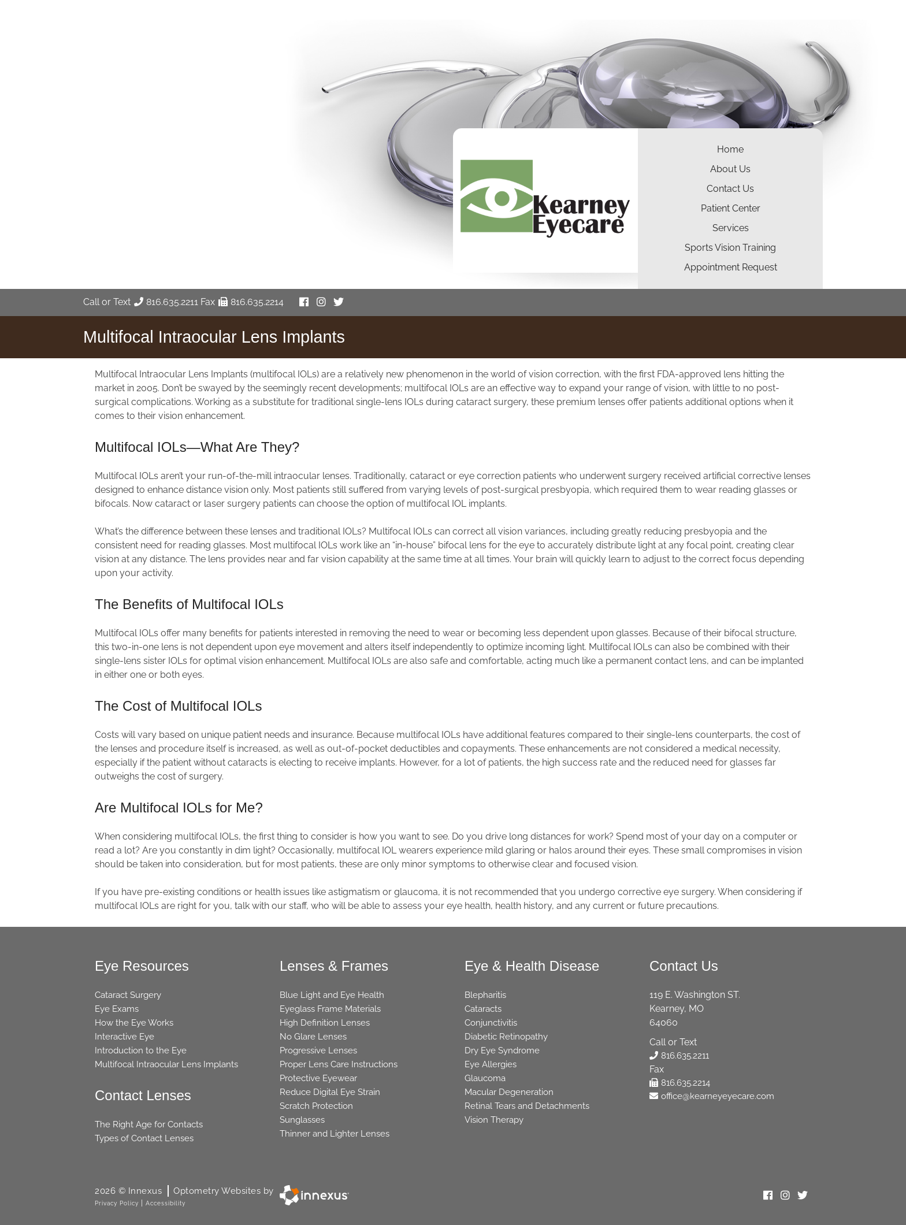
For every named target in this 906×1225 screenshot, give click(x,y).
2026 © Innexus (184, 1191)
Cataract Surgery (128, 995)
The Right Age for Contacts (149, 1124)
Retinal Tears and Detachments (527, 1106)
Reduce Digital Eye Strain (330, 1092)
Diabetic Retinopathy (506, 1036)
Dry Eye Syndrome (502, 1050)
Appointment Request (730, 267)
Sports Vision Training (730, 247)
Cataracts (483, 1009)
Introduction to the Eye (141, 1050)
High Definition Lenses (325, 1023)
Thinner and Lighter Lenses (334, 1134)
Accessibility (165, 1203)
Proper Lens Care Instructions (339, 1064)
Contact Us (730, 188)
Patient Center (730, 208)
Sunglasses (302, 1120)
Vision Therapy (494, 1120)
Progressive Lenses (318, 1050)
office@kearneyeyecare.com (711, 1095)
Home (730, 149)
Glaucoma (485, 1078)
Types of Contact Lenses (144, 1138)
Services (730, 227)
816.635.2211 (166, 301)
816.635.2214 (251, 301)
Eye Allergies (491, 1064)
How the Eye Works (134, 1023)
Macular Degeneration (509, 1092)
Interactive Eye (124, 1036)
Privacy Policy (117, 1203)
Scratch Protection (316, 1106)
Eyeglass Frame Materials (330, 1009)
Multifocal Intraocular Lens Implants (166, 1064)
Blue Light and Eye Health (332, 995)
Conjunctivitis (491, 1023)
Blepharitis (485, 995)
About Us (730, 169)
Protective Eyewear (318, 1078)
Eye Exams (117, 1009)
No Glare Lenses (313, 1036)
